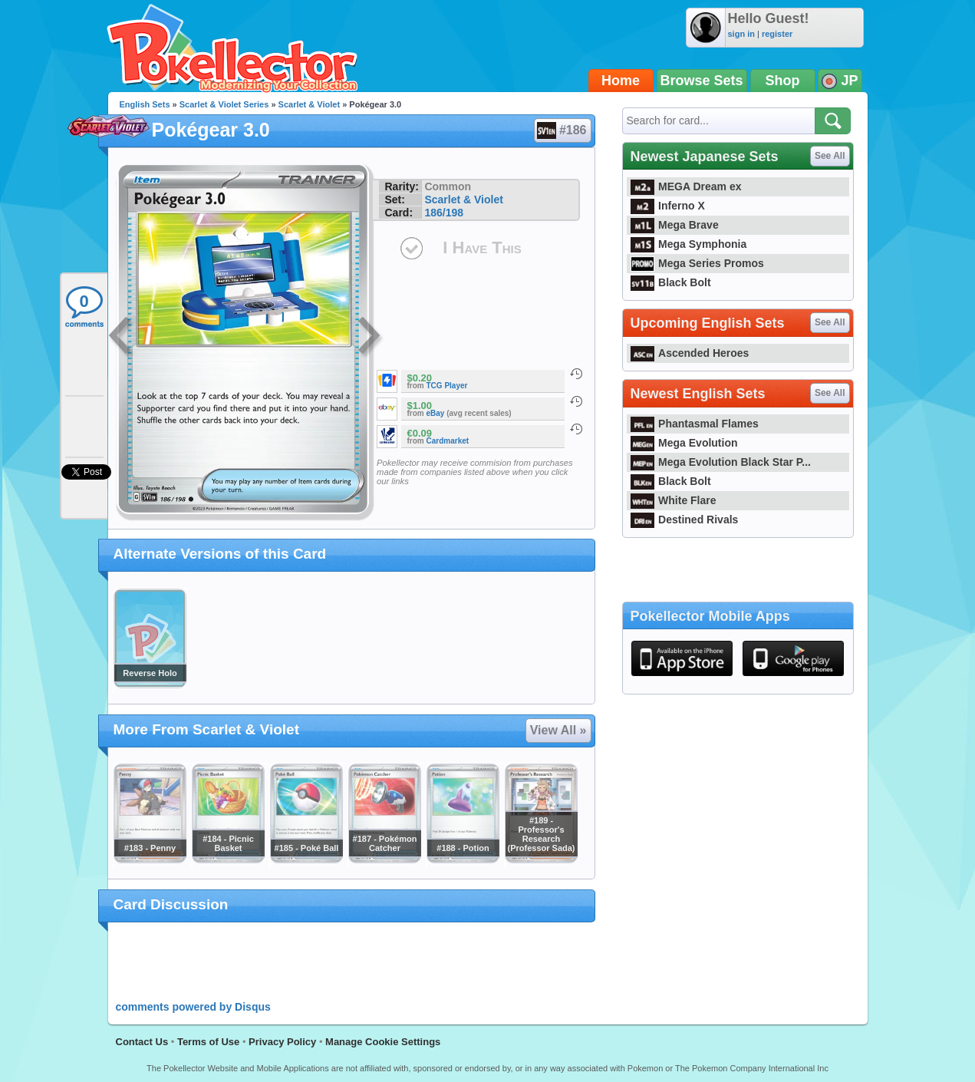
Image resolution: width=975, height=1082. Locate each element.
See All (830, 155)
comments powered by (193, 1007)
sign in (741, 33)
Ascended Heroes (690, 353)
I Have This (482, 247)
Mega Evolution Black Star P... (721, 462)
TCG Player (447, 385)
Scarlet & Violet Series (224, 104)
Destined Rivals (685, 519)
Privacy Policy (282, 1041)
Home (620, 80)
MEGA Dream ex (686, 186)
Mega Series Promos (697, 263)
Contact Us (142, 1041)
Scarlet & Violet (309, 104)
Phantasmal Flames (695, 423)
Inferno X (668, 206)
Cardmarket (448, 441)
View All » (558, 730)
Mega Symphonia (689, 244)
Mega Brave (675, 225)
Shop (783, 80)
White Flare (673, 500)
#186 (562, 130)
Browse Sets (701, 80)
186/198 (443, 212)
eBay (436, 413)
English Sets (145, 104)
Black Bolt (671, 282)
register (777, 33)
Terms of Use (208, 1041)
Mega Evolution (684, 443)
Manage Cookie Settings (382, 1041)
